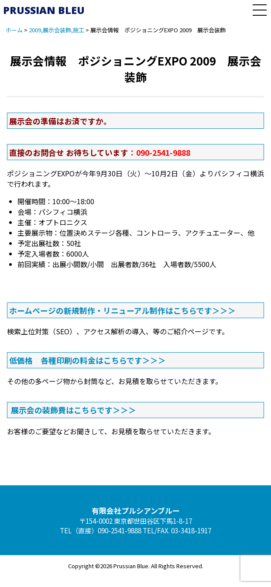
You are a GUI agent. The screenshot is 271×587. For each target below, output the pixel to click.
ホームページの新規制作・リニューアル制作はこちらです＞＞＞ (122, 310)
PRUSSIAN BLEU (44, 10)
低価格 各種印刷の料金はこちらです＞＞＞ (87, 360)
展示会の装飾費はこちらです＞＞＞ (73, 409)
